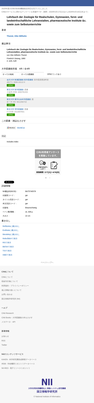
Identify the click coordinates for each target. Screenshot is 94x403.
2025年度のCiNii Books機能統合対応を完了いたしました (25, 9)
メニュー (91, 3)
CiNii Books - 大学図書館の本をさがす (17, 318)
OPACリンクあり (52, 74)
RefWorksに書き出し (11, 226)
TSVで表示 (7, 251)
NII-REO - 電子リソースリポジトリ (16, 368)
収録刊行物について (10, 281)
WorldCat (21, 128)
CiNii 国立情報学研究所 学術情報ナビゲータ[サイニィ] (11, 3)
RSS (3, 341)
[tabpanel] (48, 162)
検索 (84, 3)
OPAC (10, 85)
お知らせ (5, 336)
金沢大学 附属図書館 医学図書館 (20, 80)
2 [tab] (51, 178)
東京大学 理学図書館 (15, 109)
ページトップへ (47, 262)
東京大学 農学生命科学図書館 (19, 99)
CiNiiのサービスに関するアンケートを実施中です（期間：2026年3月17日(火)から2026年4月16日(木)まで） (45, 12)
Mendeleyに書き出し (11, 234)
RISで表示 (7, 242)
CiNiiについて (7, 277)
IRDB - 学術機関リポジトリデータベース (18, 364)
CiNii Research (8, 313)
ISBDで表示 (7, 255)
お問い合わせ (7, 294)
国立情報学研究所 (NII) (11, 299)
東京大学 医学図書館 (15, 90)
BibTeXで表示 (8, 247)
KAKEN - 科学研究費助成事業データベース (19, 359)
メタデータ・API (8, 322)
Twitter (4, 345)
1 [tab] (47, 178)
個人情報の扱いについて (12, 290)
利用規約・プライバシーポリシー (15, 286)
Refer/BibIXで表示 (10, 238)
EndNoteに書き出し (11, 230)
